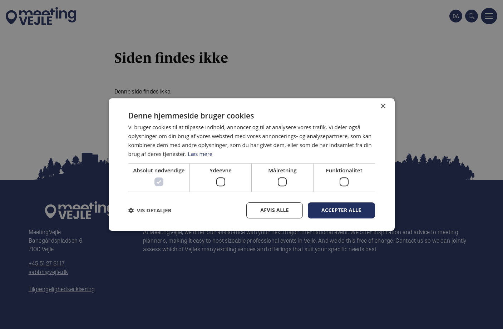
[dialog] (251, 164)
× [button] (383, 106)
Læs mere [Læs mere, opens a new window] (200, 153)
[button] (150, 210)
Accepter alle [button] (341, 210)
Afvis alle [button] (274, 210)
